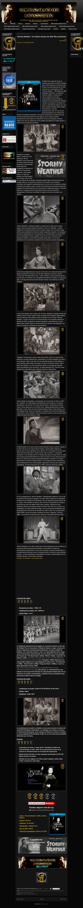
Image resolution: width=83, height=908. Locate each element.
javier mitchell (48, 890)
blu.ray (24, 890)
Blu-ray (20, 23)
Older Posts (63, 899)
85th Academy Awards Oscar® (48, 26)
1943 (21, 890)
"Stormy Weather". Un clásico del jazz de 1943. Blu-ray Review (41, 37)
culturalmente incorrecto (34, 890)
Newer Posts (20, 899)
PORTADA (12, 23)
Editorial (63, 29)
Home (5, 23)
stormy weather (23, 892)
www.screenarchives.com (43, 810)
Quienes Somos (73, 29)
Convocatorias (44, 23)
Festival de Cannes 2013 (29, 29)
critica (27, 890)
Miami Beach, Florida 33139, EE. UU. (29, 893)
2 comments (45, 888)
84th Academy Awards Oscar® (67, 26)
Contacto (55, 29)
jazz (53, 890)
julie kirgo (56, 890)
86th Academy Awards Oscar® (30, 26)
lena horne (61, 890)
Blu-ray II (27, 23)
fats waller (42, 890)
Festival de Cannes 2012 (44, 29)
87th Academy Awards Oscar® (11, 26)
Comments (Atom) (44, 904)
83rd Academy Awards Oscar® (11, 29)
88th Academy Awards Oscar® (58, 23)
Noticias (35, 23)
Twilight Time (30, 892)
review (18, 892)
